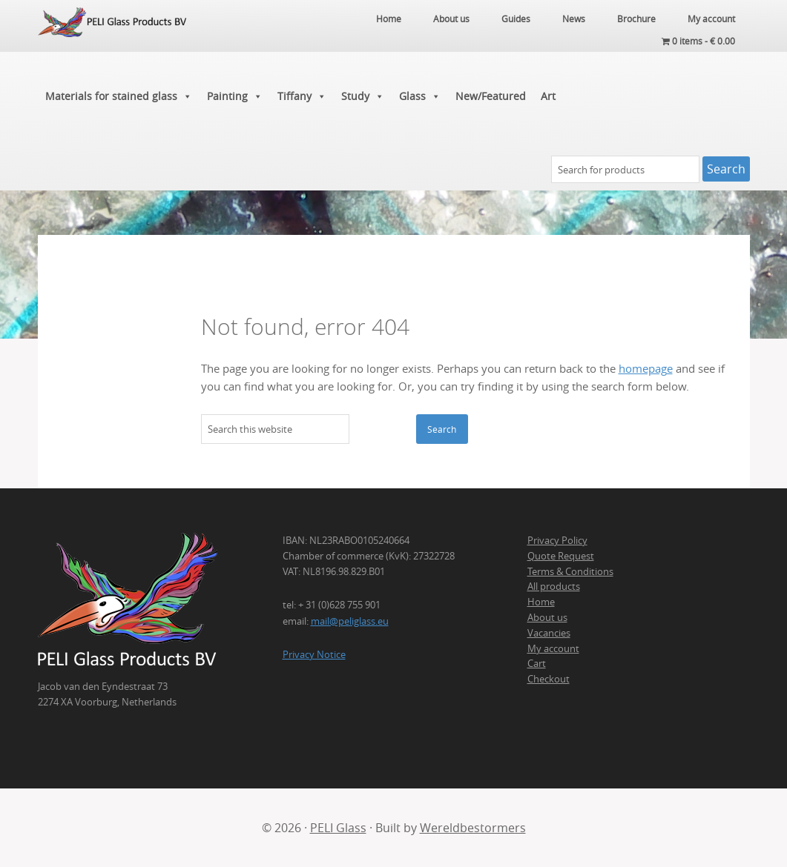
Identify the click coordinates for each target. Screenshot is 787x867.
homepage (646, 369)
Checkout (548, 678)
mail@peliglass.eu (350, 621)
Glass (420, 96)
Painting (235, 96)
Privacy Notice (314, 654)
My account (553, 648)
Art (548, 96)
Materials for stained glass (118, 96)
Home (541, 601)
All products (553, 586)
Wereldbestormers (473, 828)
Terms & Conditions (570, 571)
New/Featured (490, 96)
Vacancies (548, 633)
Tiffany (301, 96)
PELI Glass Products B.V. (112, 51)
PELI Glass (338, 828)
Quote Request (560, 555)
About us (547, 617)
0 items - (698, 41)
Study (362, 96)
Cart (536, 663)
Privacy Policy (557, 540)
